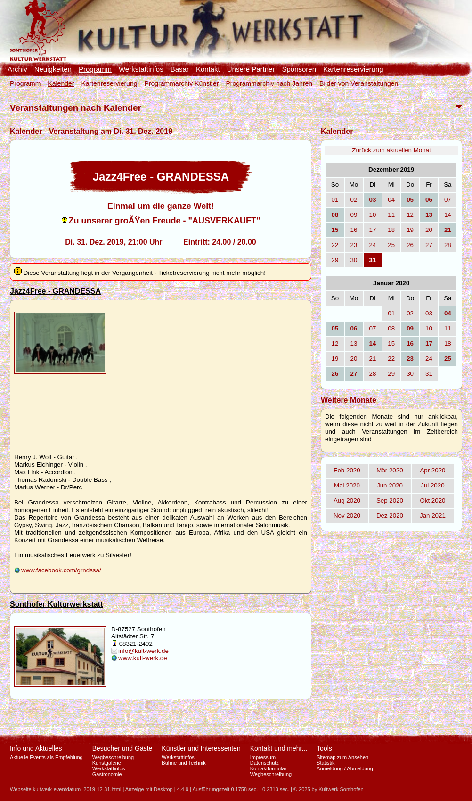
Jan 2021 (433, 515)
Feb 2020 (347, 470)
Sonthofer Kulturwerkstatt (56, 604)
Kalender (61, 83)
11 (391, 214)
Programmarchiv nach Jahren (269, 83)
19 (410, 229)
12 (410, 214)
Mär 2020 (389, 470)
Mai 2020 (347, 485)
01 (335, 199)
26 (410, 244)
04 (391, 199)
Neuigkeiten (53, 69)
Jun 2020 (390, 485)
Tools (324, 748)
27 (428, 244)
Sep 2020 (389, 500)
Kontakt (208, 69)
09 (354, 214)
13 (354, 343)
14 (447, 214)
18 (391, 229)
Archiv (17, 69)
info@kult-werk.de (143, 650)
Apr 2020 (432, 470)
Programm (95, 69)
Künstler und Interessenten (201, 748)
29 (335, 260)
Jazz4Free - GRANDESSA (55, 291)
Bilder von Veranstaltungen (358, 83)
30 (354, 260)
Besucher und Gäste (122, 748)
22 (335, 244)
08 (391, 328)
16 (354, 229)
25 (391, 244)
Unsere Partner (251, 69)
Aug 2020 (347, 500)
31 (428, 373)
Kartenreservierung (353, 69)
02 (354, 199)
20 (428, 229)
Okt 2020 (432, 500)
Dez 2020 (389, 515)
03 (428, 313)
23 (354, 244)
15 (391, 343)
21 (372, 358)
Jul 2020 (432, 485)
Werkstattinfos (141, 69)
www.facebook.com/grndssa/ (61, 570)
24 (372, 244)
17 (372, 229)
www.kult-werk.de (142, 657)
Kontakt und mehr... (278, 748)
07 (447, 199)
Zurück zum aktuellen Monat (391, 150)
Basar (180, 69)
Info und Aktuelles (36, 748)
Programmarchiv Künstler (181, 83)
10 (372, 214)
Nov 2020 (347, 515)
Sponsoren (299, 69)
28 (447, 244)
